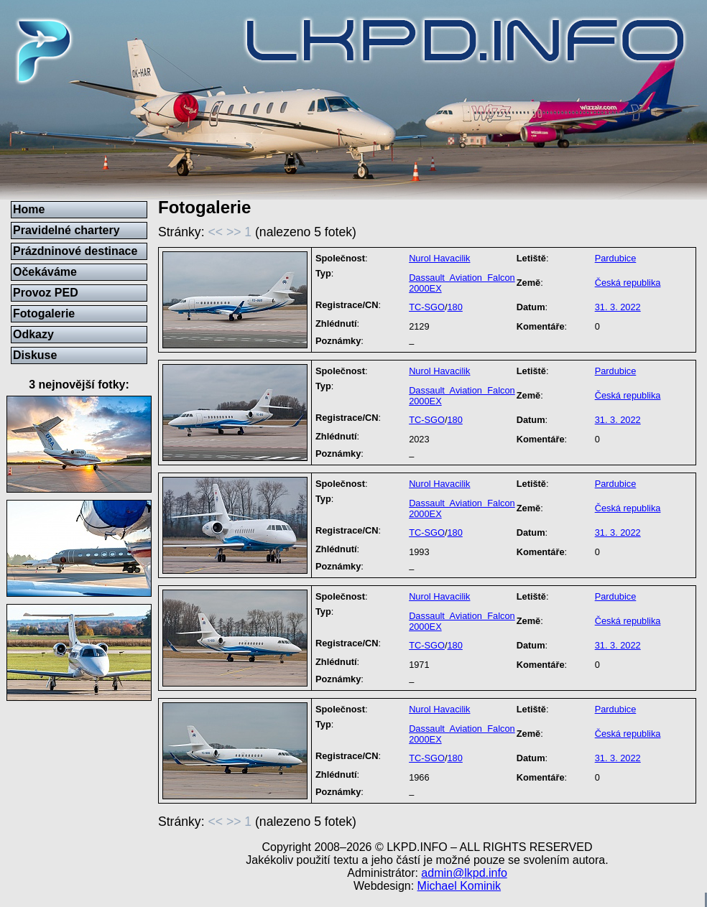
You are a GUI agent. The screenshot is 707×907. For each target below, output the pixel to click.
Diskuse (35, 355)
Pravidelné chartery (66, 230)
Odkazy (33, 334)
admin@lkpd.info (464, 873)
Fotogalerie (44, 313)
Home (29, 209)
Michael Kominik (459, 886)
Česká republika (628, 282)
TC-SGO (427, 307)
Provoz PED (45, 293)
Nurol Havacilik (439, 258)
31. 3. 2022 (618, 307)
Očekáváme (45, 272)
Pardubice (616, 258)
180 (454, 307)
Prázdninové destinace (75, 251)
